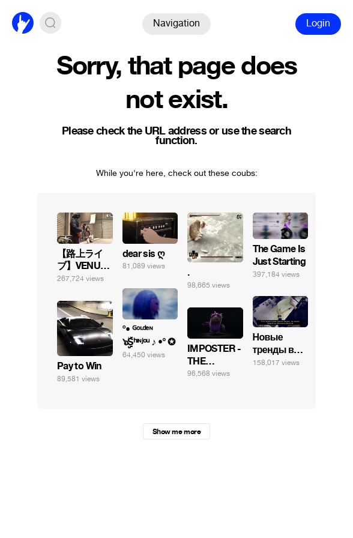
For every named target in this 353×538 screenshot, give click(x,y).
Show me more (176, 432)
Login (318, 23)
